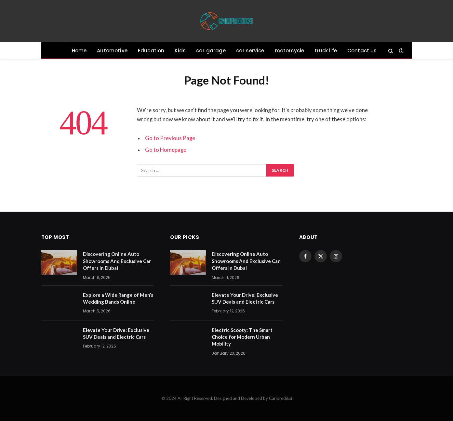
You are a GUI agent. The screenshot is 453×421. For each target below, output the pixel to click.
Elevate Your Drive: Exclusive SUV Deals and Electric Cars (116, 333)
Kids (180, 50)
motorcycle (289, 50)
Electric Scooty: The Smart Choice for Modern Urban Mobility (242, 337)
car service (250, 50)
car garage (211, 50)
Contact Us (362, 50)
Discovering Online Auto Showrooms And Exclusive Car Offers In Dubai (117, 261)
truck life (325, 50)
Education (151, 50)
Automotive (112, 50)
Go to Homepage (165, 150)
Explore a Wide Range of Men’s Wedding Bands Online (118, 298)
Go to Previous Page (170, 138)
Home (79, 50)
